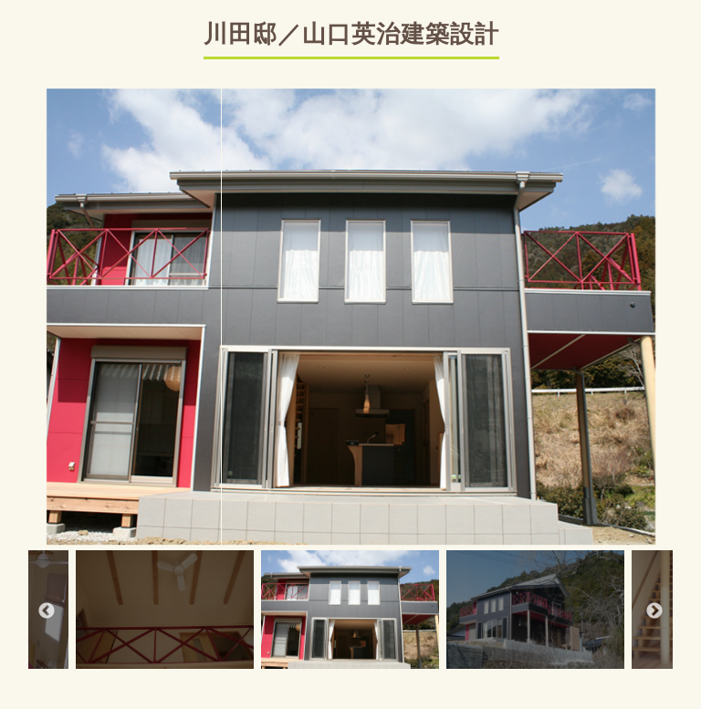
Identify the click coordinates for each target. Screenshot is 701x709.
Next (654, 611)
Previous (46, 611)
